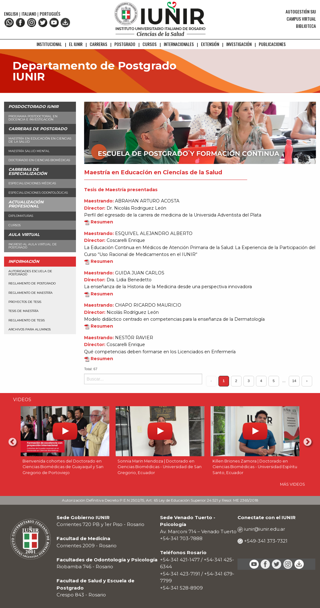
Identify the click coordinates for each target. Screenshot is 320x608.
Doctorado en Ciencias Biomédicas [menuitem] (39, 160)
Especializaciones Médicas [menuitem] (32, 183)
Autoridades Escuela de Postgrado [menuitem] (30, 272)
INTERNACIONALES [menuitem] (179, 44)
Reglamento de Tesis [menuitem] (26, 320)
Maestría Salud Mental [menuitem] (29, 151)
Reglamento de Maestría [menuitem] (30, 292)
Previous (12, 442)
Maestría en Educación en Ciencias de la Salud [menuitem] (39, 140)
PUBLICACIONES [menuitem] (272, 44)
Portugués (50, 13)
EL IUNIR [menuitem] (75, 44)
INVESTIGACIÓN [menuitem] (239, 44)
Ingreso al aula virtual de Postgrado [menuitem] (32, 246)
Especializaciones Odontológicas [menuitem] (38, 192)
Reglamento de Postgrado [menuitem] (32, 283)
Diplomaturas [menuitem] (20, 215)
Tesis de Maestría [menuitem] (23, 311)
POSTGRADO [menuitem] (124, 44)
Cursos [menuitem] (14, 225)
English (11, 13)
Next (307, 442)
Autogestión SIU (301, 11)
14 (294, 381)
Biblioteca (306, 26)
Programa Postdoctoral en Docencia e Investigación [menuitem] (33, 118)
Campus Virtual (301, 18)
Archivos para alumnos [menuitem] (29, 329)
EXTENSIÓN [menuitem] (210, 44)
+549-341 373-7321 (265, 541)
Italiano (29, 13)
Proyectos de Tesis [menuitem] (24, 302)
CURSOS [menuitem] (149, 44)
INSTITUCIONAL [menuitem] (49, 44)
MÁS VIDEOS (292, 484)
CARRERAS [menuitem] (98, 44)
